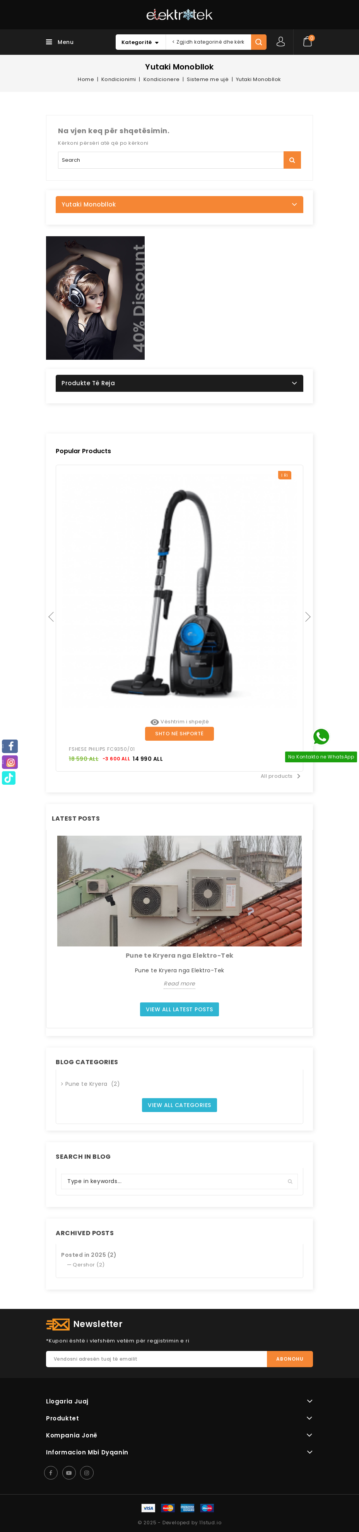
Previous (52, 618)
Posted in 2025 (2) (88, 1255)
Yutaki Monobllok (89, 204)
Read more (179, 983)
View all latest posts (179, 1009)
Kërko (292, 160)
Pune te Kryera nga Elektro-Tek (180, 955)
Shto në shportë (179, 733)
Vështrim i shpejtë (179, 721)
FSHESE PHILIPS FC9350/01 (102, 749)
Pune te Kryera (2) (92, 1084)
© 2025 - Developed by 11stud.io (180, 1522)
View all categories (179, 1105)
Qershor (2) (89, 1264)
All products (282, 776)
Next (307, 618)
